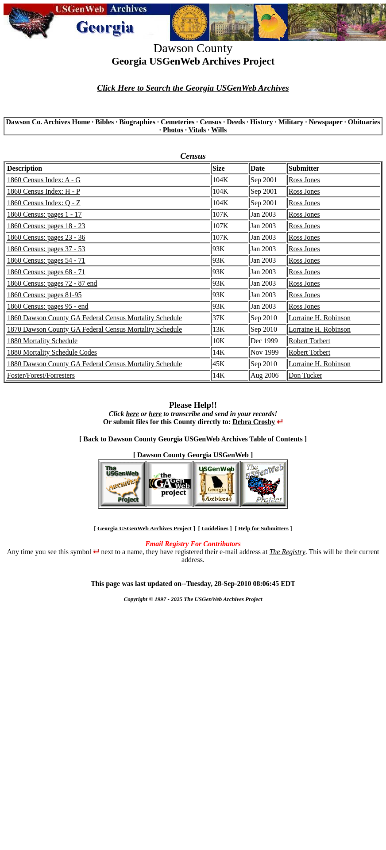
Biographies (137, 122)
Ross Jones (304, 180)
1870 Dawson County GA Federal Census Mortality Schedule (94, 329)
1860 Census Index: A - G (44, 180)
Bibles (104, 122)
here (132, 413)
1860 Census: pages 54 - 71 (46, 260)
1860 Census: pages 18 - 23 (46, 226)
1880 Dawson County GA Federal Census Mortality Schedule (94, 364)
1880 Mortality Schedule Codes (52, 352)
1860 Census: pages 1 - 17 (44, 214)
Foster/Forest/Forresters (41, 375)
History (261, 122)
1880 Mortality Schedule (42, 341)
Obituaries (364, 122)
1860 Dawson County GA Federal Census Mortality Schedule (94, 318)
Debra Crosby (253, 421)
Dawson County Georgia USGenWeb (193, 455)
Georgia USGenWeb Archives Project (144, 528)
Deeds (236, 122)
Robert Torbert (309, 341)
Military (291, 122)
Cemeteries (177, 122)
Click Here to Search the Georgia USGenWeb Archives (193, 87)
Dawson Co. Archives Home (48, 122)
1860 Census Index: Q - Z (44, 203)
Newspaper (326, 122)
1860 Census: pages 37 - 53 (46, 249)
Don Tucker (305, 375)
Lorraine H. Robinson (320, 318)
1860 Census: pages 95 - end (48, 306)
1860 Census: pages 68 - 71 (46, 272)
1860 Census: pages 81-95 (44, 295)
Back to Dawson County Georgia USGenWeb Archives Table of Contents (192, 439)
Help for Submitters (263, 528)
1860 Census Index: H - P (43, 191)
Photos (173, 130)
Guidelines (214, 528)
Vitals (197, 130)
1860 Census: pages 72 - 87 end (52, 283)
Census (210, 122)
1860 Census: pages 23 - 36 (46, 237)
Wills (219, 130)
